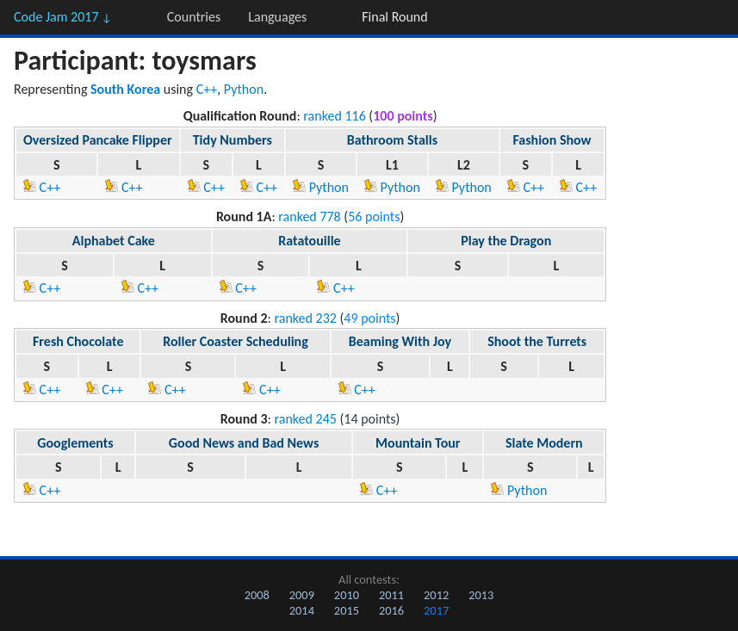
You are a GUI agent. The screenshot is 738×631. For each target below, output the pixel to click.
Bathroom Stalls (392, 140)
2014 (301, 610)
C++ (207, 89)
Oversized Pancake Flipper (97, 140)
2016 (391, 610)
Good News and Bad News (244, 443)
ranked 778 (309, 216)
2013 (480, 595)
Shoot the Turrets (536, 341)
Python (244, 89)
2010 (346, 595)
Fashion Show (551, 140)
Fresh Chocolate (78, 341)
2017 (436, 610)
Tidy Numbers (232, 140)
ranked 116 (334, 116)
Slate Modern (544, 443)
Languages (277, 17)
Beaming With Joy (400, 341)
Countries (193, 17)
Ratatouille (309, 240)
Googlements (75, 443)
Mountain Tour (417, 443)
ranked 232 (305, 318)
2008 (257, 595)
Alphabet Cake (113, 240)
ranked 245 (305, 419)
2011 (391, 595)
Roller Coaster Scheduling (235, 341)
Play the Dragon (506, 240)
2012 (436, 595)
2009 (301, 595)
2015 (346, 610)
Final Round (394, 17)
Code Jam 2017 (63, 17)
